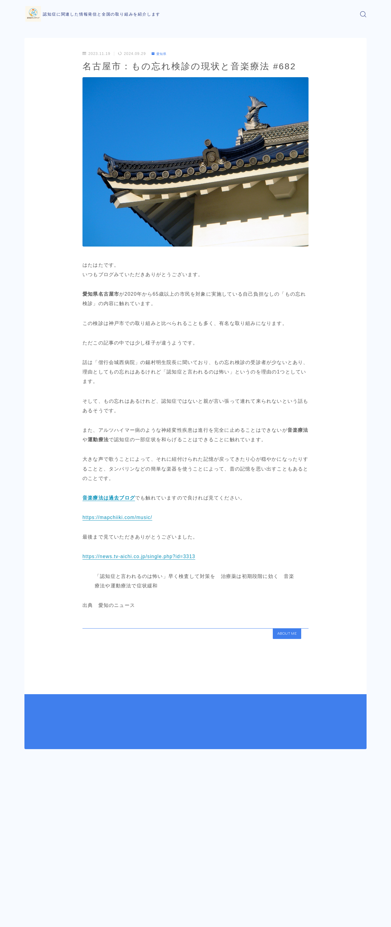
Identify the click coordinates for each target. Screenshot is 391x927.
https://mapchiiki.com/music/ (118, 517)
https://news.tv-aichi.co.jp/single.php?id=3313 (140, 556)
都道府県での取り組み (68, 857)
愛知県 (160, 54)
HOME (31, 857)
